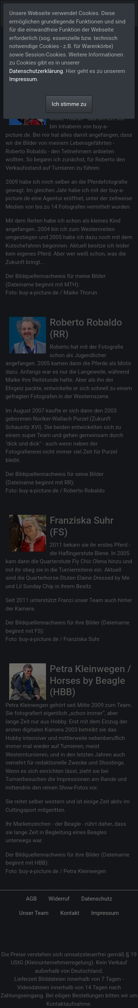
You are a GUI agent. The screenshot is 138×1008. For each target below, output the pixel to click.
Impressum (23, 79)
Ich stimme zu (69, 104)
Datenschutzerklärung (36, 71)
